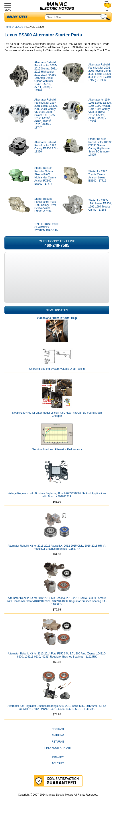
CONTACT (58, 729)
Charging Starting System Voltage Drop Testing (57, 368)
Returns (57, 741)
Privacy (58, 757)
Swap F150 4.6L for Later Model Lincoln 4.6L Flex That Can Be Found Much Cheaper (57, 414)
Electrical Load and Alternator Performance (56, 449)
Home (8, 26)
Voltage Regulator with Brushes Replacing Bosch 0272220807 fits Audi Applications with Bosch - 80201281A (57, 495)
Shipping (58, 735)
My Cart (58, 763)
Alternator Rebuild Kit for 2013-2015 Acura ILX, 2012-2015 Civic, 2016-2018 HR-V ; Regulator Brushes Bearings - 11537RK (57, 547)
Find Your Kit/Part (57, 747)
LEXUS (19, 26)
